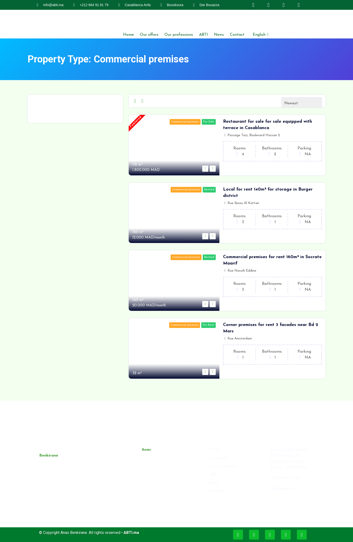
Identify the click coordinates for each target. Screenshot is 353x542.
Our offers (149, 35)
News (219, 35)
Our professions (178, 35)
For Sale (208, 121)
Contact (237, 35)
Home (128, 35)
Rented (209, 189)
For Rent (208, 325)
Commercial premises (185, 121)
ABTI (203, 35)
